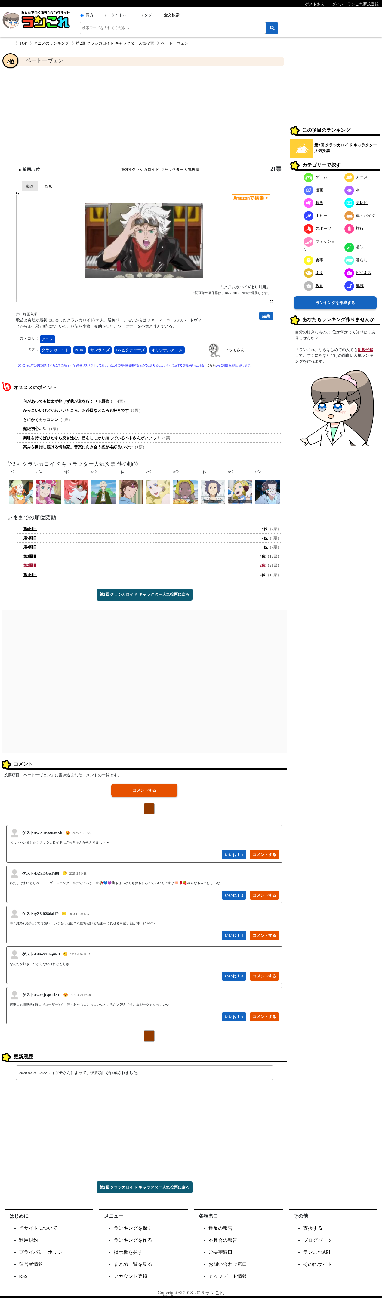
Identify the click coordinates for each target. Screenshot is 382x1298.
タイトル (119, 15)
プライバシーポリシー (43, 1252)
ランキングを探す (133, 1228)
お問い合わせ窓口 (227, 1264)
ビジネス (358, 272)
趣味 (354, 247)
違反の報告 (220, 1228)
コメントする (144, 790)
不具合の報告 (222, 1240)
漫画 (313, 190)
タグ (148, 15)
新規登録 (365, 349)
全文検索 (172, 15)
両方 (90, 15)
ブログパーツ (317, 1240)
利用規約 (28, 1240)
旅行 (354, 228)
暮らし (356, 260)
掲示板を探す (128, 1252)
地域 (354, 285)
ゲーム (315, 177)
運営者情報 (31, 1264)
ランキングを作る (133, 1240)
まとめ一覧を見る (133, 1264)
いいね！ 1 (234, 854)
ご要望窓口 (220, 1252)
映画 (313, 202)
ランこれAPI (316, 1252)
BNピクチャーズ (130, 350)
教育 (313, 285)
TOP (23, 43)
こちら (211, 365)
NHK (79, 350)
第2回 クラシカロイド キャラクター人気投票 (115, 43)
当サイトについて (38, 1228)
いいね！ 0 (234, 976)
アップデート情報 (227, 1276)
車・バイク (360, 215)
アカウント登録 (130, 1276)
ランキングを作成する (335, 302)
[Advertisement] (144, 116)
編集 (266, 316)
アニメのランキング (51, 43)
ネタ (313, 272)
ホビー (315, 215)
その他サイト (317, 1264)
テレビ (356, 202)
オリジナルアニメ (167, 350)
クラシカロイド (55, 350)
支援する (312, 1228)
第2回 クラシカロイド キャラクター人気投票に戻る (144, 594)
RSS (23, 1276)
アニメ (47, 339)
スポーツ (317, 228)
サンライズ (100, 350)
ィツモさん (235, 350)
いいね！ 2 (234, 895)
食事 (313, 260)
